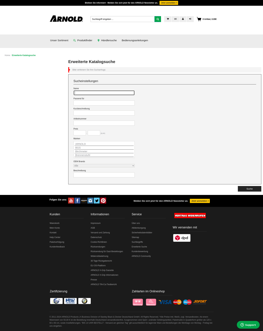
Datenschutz (96, 237)
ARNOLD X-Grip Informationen (104, 275)
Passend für (78, 98)
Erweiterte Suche (139, 247)
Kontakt (53, 232)
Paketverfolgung (57, 242)
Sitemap (135, 237)
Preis (75, 129)
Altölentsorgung (139, 228)
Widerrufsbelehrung (99, 256)
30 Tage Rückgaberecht (101, 261)
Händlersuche (107, 40)
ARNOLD (104, 144)
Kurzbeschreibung (81, 108)
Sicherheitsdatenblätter (142, 232)
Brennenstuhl (104, 155)
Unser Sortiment (59, 40)
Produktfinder (82, 40)
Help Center (55, 237)
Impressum (95, 223)
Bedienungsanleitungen (135, 40)
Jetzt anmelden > (168, 3)
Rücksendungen (98, 247)
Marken (76, 138)
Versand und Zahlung (100, 232)
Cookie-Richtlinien (99, 242)
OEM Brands (79, 161)
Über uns (136, 223)
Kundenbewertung (140, 251)
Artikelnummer (79, 119)
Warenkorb (54, 223)
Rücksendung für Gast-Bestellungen (107, 251)
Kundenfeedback (57, 247)
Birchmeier (104, 151)
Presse (94, 280)
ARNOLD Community (141, 256)
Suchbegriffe (137, 242)
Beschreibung (79, 170)
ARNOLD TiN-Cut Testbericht (104, 284)
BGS (104, 148)
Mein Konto (55, 228)
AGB (93, 228)
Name (76, 88)
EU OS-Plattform (98, 265)
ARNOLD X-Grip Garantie (102, 270)
